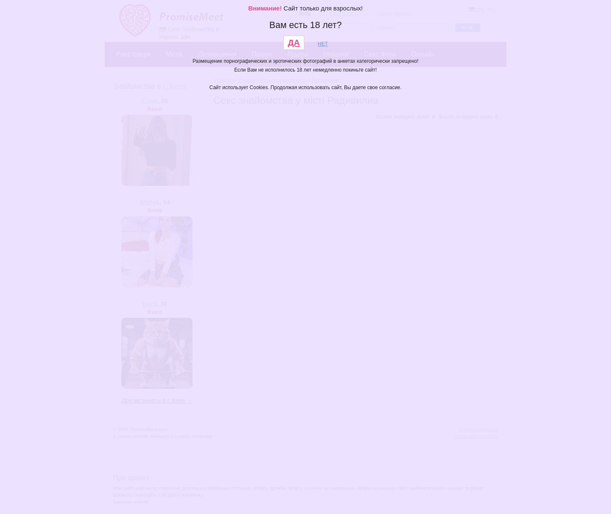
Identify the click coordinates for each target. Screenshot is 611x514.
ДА (294, 42)
